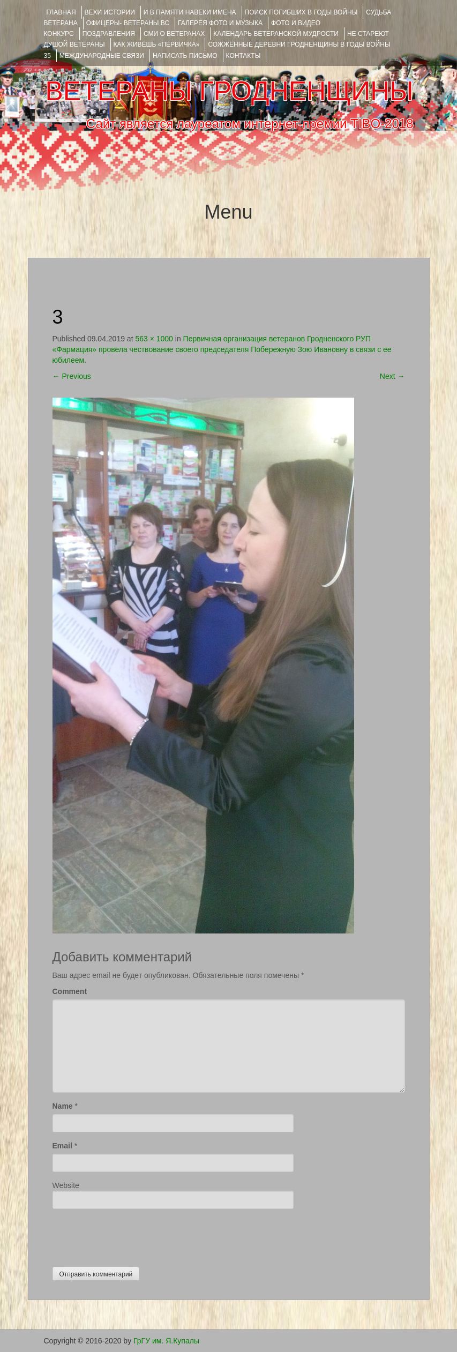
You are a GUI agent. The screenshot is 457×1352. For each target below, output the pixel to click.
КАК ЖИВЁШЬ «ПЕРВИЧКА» (157, 44)
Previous (72, 376)
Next (392, 376)
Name (63, 1106)
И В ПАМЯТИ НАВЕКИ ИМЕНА (190, 12)
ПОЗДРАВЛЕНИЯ (109, 34)
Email (62, 1145)
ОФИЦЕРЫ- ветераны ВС (127, 23)
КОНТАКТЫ (243, 55)
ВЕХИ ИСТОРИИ (110, 12)
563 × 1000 (154, 338)
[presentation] (134, 1235)
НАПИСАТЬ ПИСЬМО (185, 55)
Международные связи (101, 55)
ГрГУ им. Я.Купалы (166, 1340)
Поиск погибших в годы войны (301, 12)
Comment (70, 991)
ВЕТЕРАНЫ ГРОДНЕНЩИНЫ (229, 91)
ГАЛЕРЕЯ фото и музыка (220, 23)
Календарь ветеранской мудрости (276, 34)
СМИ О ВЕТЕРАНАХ (174, 34)
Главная (61, 12)
